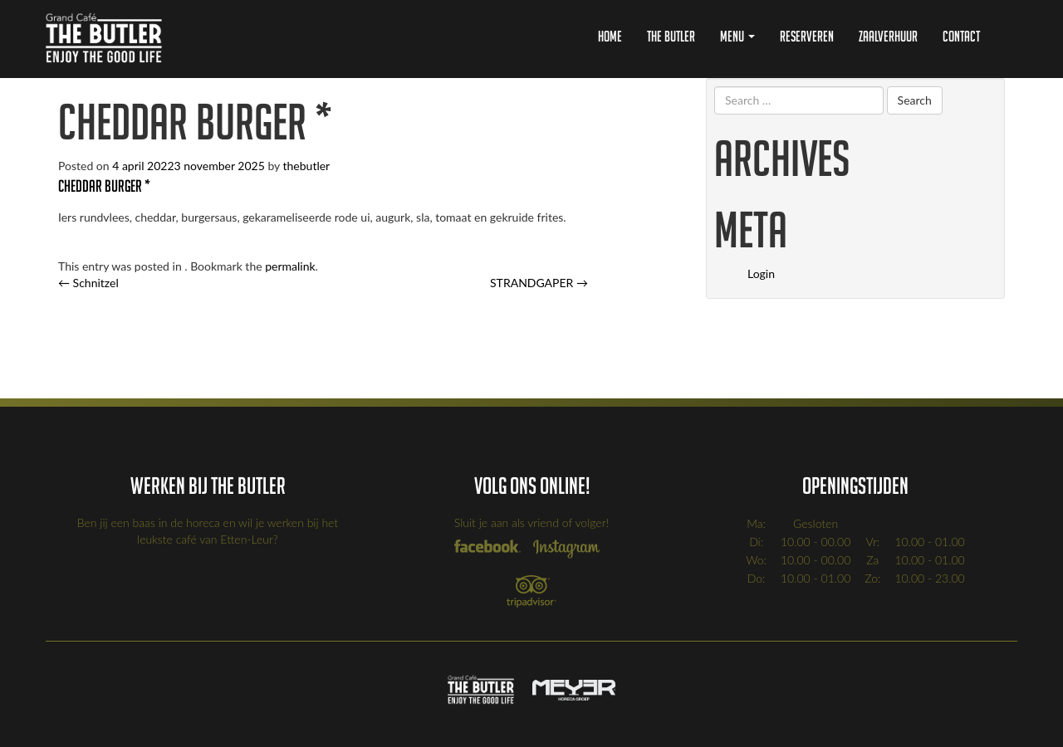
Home (610, 36)
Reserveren (807, 36)
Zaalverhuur (888, 36)
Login (761, 273)
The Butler (671, 36)
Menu (737, 36)
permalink (290, 266)
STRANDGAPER (539, 283)
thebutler (307, 166)
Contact (961, 36)
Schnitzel (88, 283)
